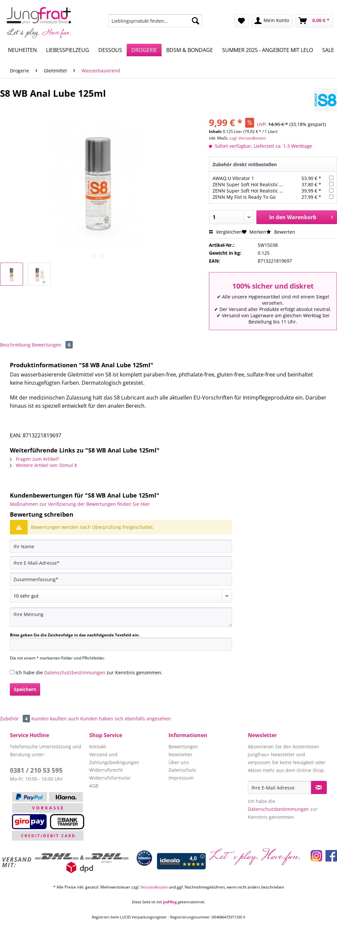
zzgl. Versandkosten (247, 138)
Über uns (178, 762)
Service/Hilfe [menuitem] (310, 5)
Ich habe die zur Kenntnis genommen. (89, 672)
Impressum (181, 778)
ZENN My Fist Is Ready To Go (244, 197)
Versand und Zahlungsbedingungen (114, 758)
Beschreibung (15, 345)
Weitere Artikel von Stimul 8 (43, 465)
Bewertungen (52, 345)
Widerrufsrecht (106, 770)
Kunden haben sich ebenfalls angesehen (125, 718)
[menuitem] (155, 24)
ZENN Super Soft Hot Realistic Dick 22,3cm (259, 184)
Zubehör (15, 718)
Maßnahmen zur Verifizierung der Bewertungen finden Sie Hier (80, 504)
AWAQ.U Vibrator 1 (233, 178)
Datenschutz (182, 770)
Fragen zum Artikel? (34, 459)
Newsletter (180, 754)
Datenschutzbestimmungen (74, 672)
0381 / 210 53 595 (36, 770)
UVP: (262, 124)
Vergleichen (225, 232)
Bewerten (280, 232)
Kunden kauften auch (55, 718)
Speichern (25, 689)
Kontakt (97, 746)
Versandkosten (154, 887)
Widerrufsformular (110, 778)
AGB (93, 786)
